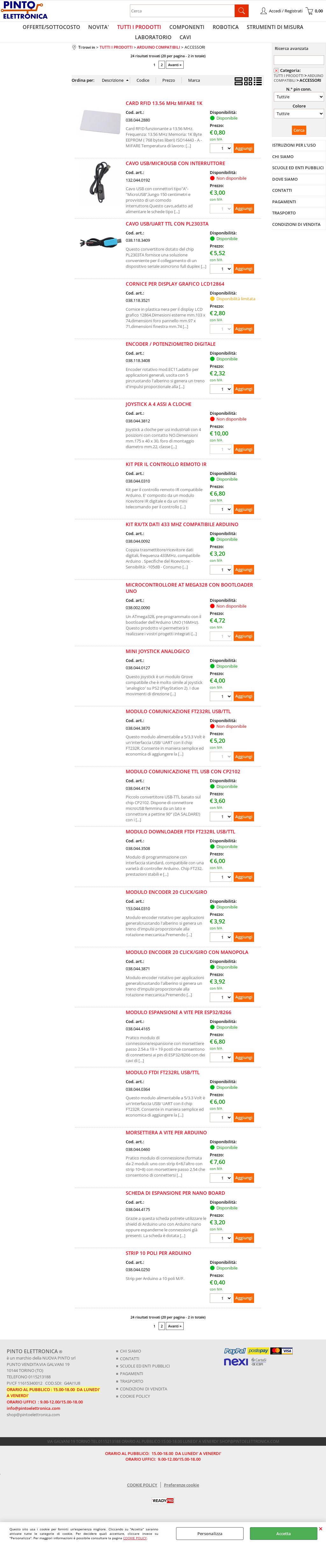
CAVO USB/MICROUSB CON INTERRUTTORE (175, 170)
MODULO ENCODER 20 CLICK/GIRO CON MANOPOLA (187, 959)
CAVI (163, 42)
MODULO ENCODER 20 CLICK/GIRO (166, 899)
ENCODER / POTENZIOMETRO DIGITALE (171, 351)
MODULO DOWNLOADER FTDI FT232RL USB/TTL (180, 839)
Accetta (283, 1533)
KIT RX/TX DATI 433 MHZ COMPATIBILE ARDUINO (182, 532)
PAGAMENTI (131, 1380)
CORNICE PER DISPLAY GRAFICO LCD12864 (175, 291)
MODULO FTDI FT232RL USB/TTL (163, 1079)
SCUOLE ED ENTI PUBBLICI (145, 1373)
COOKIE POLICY (135, 1538)
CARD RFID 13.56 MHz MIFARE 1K (164, 110)
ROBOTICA (201, 28)
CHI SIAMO (130, 1358)
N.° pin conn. (299, 96)
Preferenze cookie (181, 1491)
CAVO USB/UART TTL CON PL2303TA (167, 231)
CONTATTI (129, 1365)
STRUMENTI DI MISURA (249, 28)
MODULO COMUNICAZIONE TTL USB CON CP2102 (183, 779)
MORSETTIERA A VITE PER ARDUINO (166, 1140)
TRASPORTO (131, 1388)
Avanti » (174, 72)
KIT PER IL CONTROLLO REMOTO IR (166, 471)
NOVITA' (80, 28)
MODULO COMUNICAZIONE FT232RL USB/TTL (178, 718)
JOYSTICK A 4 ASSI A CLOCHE (158, 411)
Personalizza (210, 1533)
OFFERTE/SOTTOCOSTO (34, 28)
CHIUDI (321, 1528)
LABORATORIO (302, 28)
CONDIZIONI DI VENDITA (143, 1395)
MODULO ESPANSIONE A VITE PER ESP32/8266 (178, 1019)
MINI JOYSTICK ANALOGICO (158, 658)
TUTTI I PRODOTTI (119, 28)
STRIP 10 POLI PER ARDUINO (158, 1260)
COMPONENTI (164, 28)
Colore (299, 113)
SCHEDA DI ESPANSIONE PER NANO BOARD (175, 1200)
